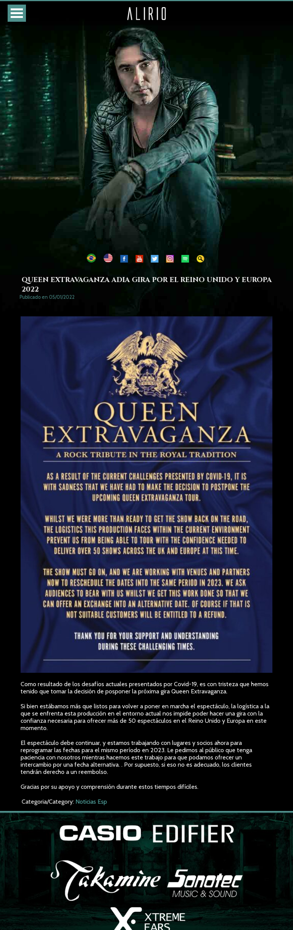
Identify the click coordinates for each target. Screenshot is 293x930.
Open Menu (17, 13)
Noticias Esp (93, 801)
